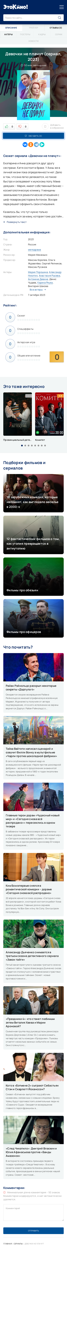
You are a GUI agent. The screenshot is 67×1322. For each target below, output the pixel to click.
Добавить (53, 126)
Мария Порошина (38, 272)
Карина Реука (45, 282)
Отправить (33, 1230)
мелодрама (34, 249)
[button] (22, 445)
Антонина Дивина (38, 279)
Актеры (8, 34)
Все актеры (37, 289)
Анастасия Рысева (49, 275)
